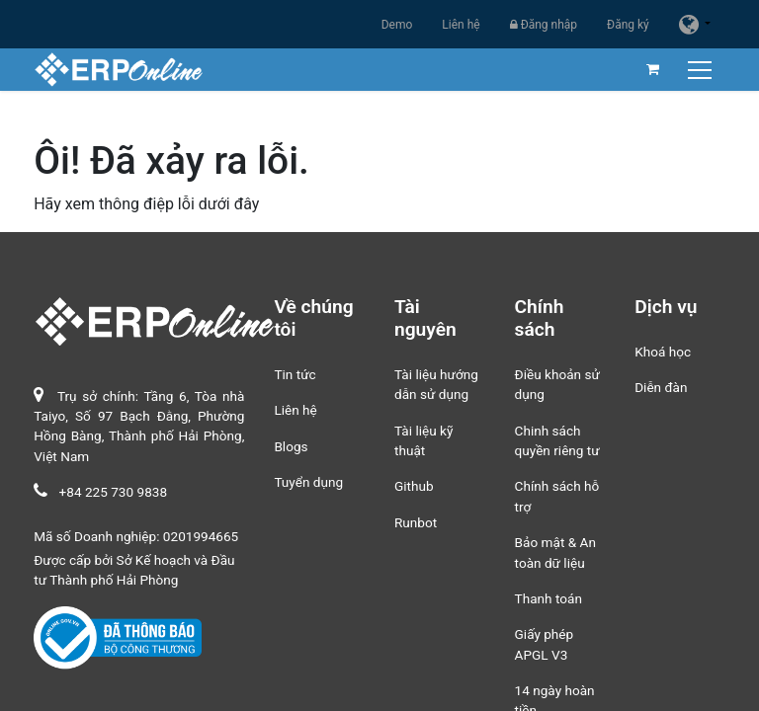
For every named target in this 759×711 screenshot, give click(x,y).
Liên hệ (460, 25)
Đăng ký (628, 25)
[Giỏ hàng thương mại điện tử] (653, 69)
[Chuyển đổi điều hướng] (702, 69)
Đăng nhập (543, 25)
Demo (397, 25)
